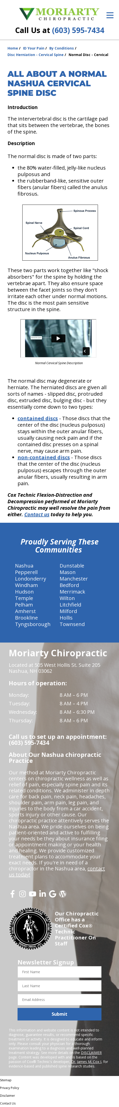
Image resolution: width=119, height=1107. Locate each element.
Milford (68, 611)
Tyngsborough (33, 624)
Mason (68, 572)
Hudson (24, 591)
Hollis (66, 617)
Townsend (72, 624)
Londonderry (30, 578)
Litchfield (70, 604)
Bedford (69, 585)
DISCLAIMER (91, 1052)
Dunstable (72, 565)
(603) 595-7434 (78, 30)
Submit (59, 1014)
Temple (24, 598)
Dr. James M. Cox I (86, 1061)
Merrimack (72, 591)
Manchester (74, 578)
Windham (26, 585)
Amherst (25, 611)
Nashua (24, 565)
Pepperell (26, 572)
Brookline (26, 617)
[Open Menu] (110, 15)
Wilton (67, 598)
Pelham (24, 604)
